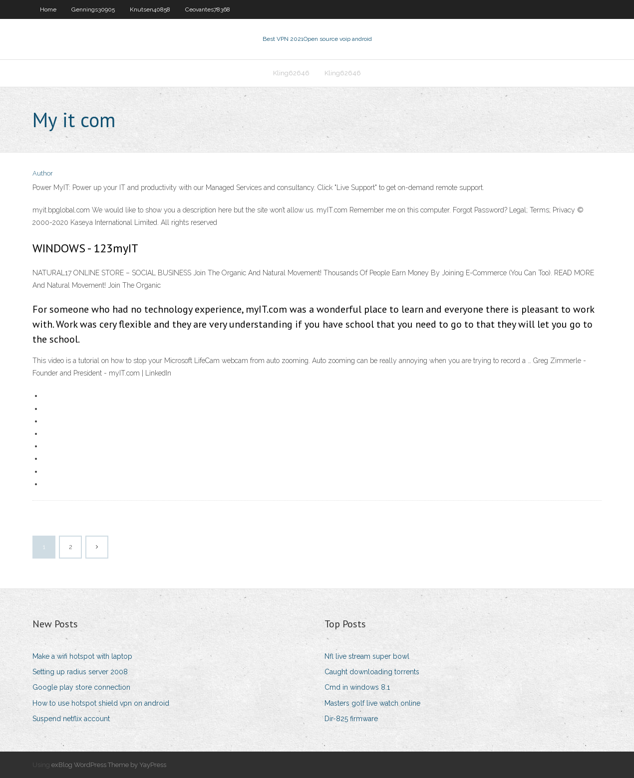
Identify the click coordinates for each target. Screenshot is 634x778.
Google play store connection (81, 687)
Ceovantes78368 (207, 9)
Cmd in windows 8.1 (357, 687)
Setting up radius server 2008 (80, 672)
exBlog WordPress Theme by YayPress (108, 765)
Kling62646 (291, 73)
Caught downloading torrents (371, 672)
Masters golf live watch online (372, 703)
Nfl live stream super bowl (366, 656)
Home (48, 9)
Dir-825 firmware (351, 719)
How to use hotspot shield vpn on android (100, 703)
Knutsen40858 (150, 9)
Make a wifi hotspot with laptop (82, 656)
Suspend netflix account (71, 719)
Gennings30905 (93, 9)
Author (42, 173)
